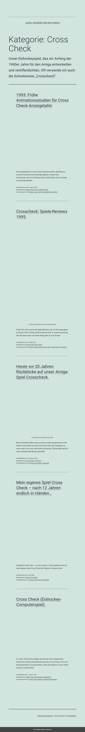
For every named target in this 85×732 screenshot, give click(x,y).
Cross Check (34, 190)
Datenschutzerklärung (45, 716)
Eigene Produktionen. (44, 677)
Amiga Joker (46, 347)
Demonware (53, 679)
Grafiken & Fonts (43, 190)
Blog (28, 190)
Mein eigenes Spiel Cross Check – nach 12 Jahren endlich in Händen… (39, 488)
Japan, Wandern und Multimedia (42, 23)
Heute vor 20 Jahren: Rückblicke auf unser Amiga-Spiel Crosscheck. (42, 372)
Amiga (31, 192)
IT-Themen (38, 461)
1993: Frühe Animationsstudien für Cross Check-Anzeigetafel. (42, 100)
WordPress (72, 716)
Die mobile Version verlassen (42, 729)
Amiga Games (38, 347)
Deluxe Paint (53, 192)
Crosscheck (45, 192)
